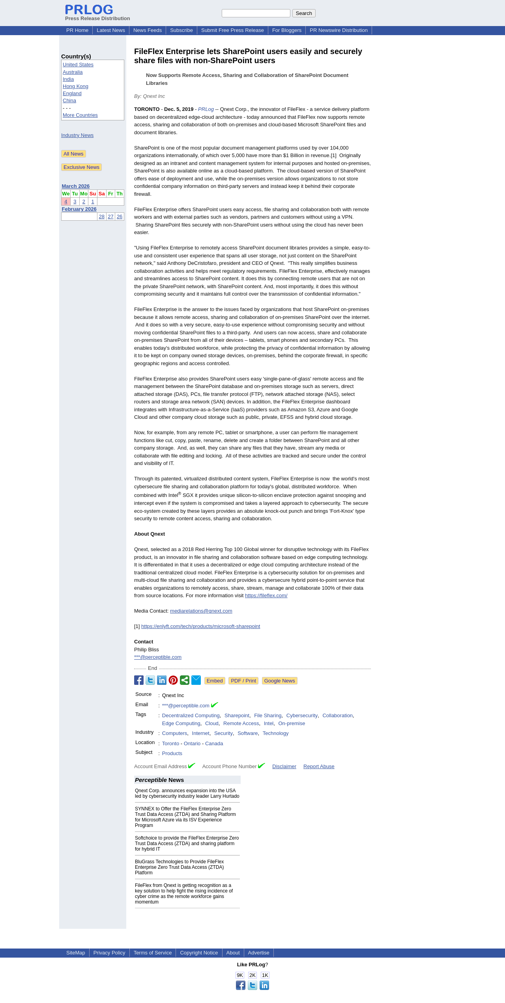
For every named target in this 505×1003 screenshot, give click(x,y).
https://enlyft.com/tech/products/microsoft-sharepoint (200, 626)
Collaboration (337, 715)
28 (102, 216)
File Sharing (267, 715)
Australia (73, 72)
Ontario (192, 743)
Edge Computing (181, 723)
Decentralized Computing (191, 715)
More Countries (80, 115)
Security (223, 733)
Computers (174, 733)
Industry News (77, 135)
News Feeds (147, 30)
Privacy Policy (109, 953)
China (69, 100)
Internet (200, 733)
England (72, 93)
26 (119, 216)
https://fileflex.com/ (266, 595)
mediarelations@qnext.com (201, 611)
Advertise (258, 953)
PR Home (77, 30)
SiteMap (75, 953)
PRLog (206, 109)
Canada (214, 743)
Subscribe (181, 30)
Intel (269, 723)
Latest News (111, 30)
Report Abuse (319, 766)
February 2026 (79, 209)
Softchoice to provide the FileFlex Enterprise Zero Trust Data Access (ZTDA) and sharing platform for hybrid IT (187, 843)
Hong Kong (75, 86)
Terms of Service (153, 953)
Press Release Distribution (97, 15)
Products (172, 753)
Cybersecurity (302, 715)
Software (248, 733)
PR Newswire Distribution (339, 30)
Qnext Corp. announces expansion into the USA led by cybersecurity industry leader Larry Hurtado (187, 793)
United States (78, 64)
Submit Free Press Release (232, 30)
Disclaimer (284, 766)
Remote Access (241, 723)
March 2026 (76, 186)
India (68, 79)
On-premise (292, 723)
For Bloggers (286, 30)
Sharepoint (236, 715)
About (233, 953)
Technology (276, 733)
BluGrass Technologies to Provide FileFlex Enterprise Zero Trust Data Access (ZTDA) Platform (179, 867)
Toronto (170, 743)
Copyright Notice (199, 953)
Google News (279, 681)
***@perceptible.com (157, 657)
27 (110, 216)
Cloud (212, 723)
